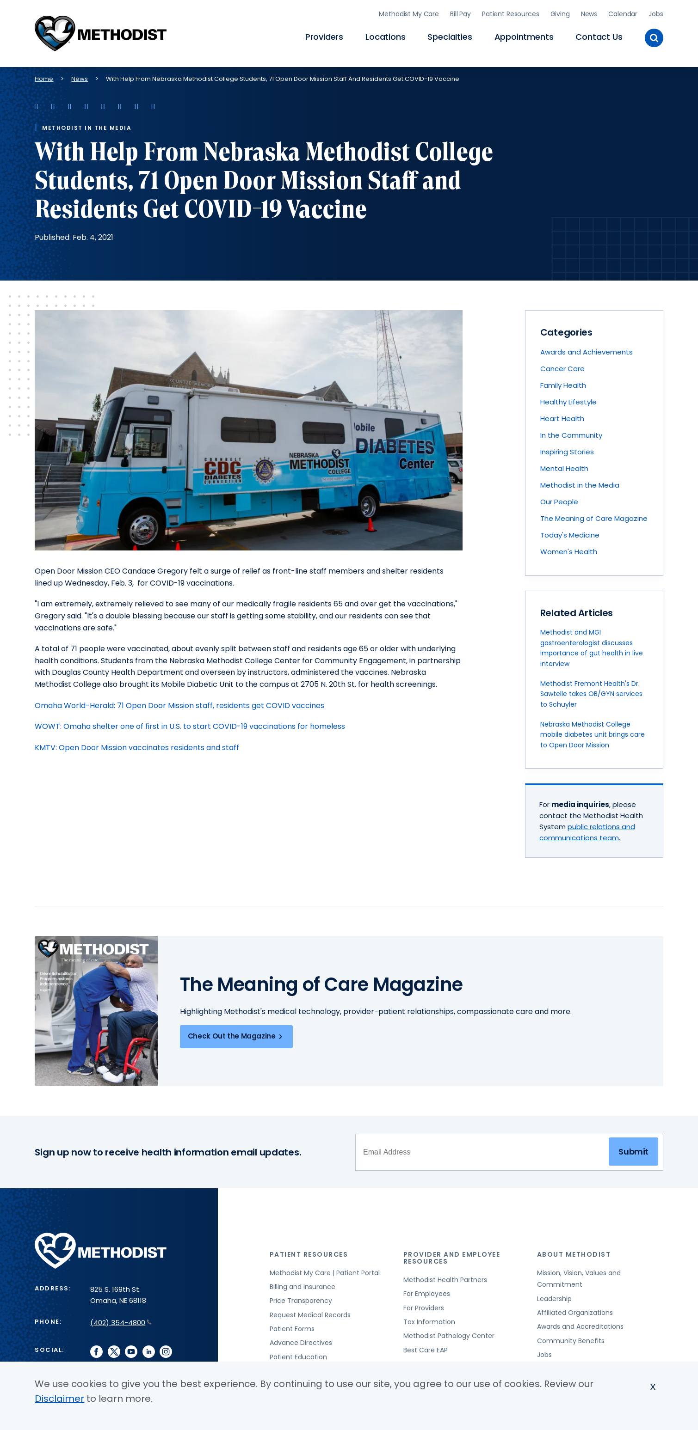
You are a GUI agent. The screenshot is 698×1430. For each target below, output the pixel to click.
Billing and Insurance (302, 1282)
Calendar (622, 11)
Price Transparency (301, 1296)
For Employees (426, 1289)
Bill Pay (460, 11)
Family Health (563, 381)
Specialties (449, 35)
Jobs (656, 11)
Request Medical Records (310, 1310)
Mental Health (564, 464)
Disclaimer (59, 1398)
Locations (385, 35)
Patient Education (298, 1352)
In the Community (571, 431)
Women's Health (568, 547)
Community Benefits (571, 1336)
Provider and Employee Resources (451, 1253)
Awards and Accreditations (580, 1322)
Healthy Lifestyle (568, 398)
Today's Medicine (569, 531)
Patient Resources (510, 11)
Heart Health (562, 414)
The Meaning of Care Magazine (594, 514)
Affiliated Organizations (575, 1308)
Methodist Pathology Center (448, 1331)
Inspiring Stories (567, 447)
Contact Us (598, 35)
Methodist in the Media (579, 481)
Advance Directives (301, 1338)
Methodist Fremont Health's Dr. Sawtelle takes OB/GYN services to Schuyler (591, 690)
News (589, 11)
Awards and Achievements (586, 348)
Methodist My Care (409, 11)
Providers (324, 35)
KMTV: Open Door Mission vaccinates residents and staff (137, 743)
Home (44, 74)
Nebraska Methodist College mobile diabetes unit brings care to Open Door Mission (592, 730)
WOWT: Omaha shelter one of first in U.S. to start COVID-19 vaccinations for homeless (190, 722)
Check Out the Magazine (236, 1032)
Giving (560, 11)
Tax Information (429, 1317)
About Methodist (574, 1249)
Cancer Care (562, 364)
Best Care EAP (425, 1346)
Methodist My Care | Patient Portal (325, 1268)
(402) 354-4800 (121, 1318)
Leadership (554, 1294)
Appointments (524, 35)
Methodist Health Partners (445, 1275)
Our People (559, 497)
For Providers (423, 1303)
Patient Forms (292, 1324)
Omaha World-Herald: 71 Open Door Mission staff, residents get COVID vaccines (179, 701)
